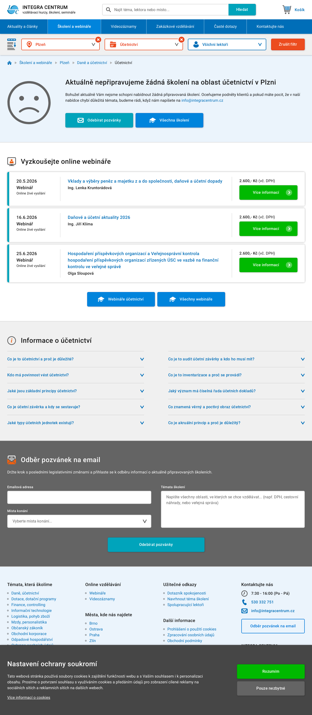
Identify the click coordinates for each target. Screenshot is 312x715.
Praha (94, 635)
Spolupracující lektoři (185, 604)
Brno (93, 623)
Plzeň (64, 62)
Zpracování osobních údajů (190, 635)
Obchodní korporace (28, 633)
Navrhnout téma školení (188, 599)
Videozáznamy (102, 599)
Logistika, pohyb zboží (30, 616)
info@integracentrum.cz (202, 100)
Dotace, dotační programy (33, 599)
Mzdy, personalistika (29, 622)
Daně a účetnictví (92, 62)
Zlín (92, 640)
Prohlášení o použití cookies (191, 629)
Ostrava (96, 629)
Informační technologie (31, 610)
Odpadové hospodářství (32, 639)
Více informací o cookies (28, 697)
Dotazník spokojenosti (186, 593)
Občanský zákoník (27, 628)
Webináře (97, 593)
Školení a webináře (35, 62)
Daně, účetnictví (25, 593)
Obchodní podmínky (184, 640)
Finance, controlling (28, 604)
